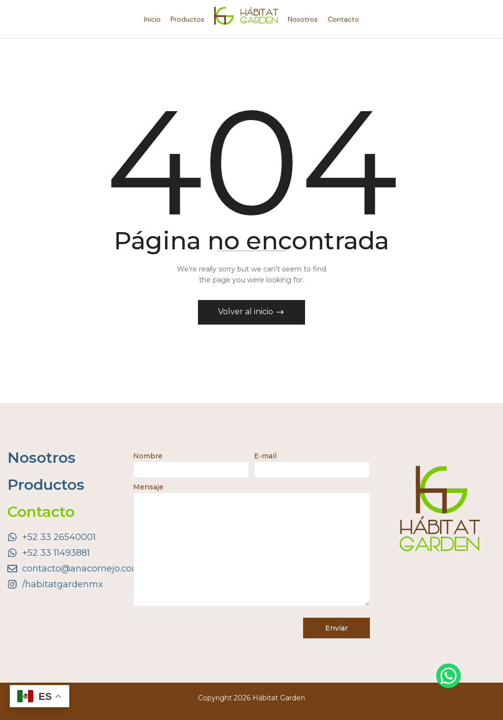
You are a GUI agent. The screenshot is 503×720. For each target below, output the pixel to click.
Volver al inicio (246, 311)
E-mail (312, 462)
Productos (45, 485)
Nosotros (41, 458)
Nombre (191, 462)
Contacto (41, 512)
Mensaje (251, 545)
